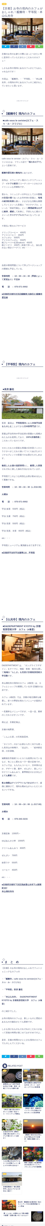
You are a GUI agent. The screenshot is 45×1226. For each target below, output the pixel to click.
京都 (4, 4)
